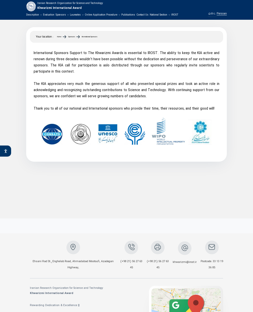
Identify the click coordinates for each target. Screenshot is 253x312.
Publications (128, 15)
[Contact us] (212, 13)
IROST (174, 15)
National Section (160, 15)
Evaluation (48, 15)
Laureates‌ (77, 15)
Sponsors (62, 15)
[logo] (64, 6)
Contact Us (142, 15)
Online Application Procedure (102, 15)
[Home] (209, 13)
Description (34, 15)
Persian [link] (222, 13)
